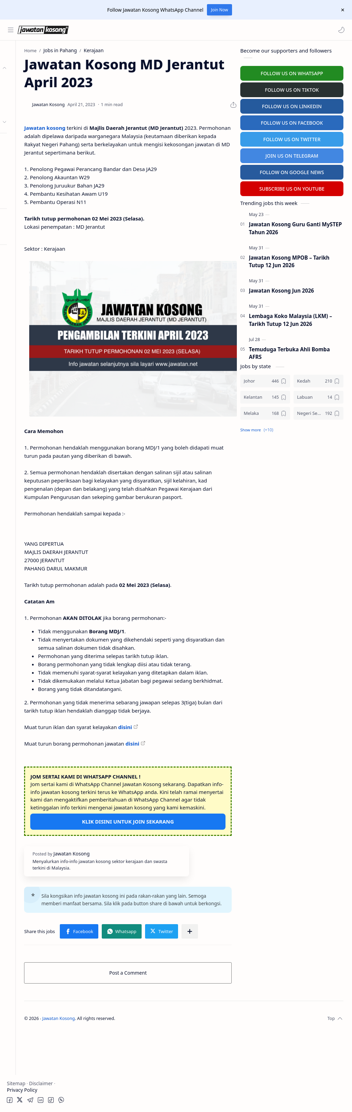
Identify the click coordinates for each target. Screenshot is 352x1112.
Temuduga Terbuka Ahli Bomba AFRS (289, 351)
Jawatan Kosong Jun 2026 (281, 289)
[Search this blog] (142, 30)
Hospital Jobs (23, 184)
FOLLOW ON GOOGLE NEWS (292, 171)
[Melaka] (265, 412)
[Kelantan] (265, 395)
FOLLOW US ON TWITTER (292, 138)
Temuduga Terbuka (30, 157)
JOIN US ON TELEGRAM (291, 154)
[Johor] (265, 379)
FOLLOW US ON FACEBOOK (292, 121)
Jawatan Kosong (122, 1097)
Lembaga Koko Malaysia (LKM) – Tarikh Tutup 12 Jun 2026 (290, 318)
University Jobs (25, 171)
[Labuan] (318, 395)
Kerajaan (29, 81)
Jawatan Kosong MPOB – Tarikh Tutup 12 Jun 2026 (289, 260)
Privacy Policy (22, 1090)
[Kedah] (318, 379)
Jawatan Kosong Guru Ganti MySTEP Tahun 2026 (295, 226)
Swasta (27, 108)
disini (188, 768)
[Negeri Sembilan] (318, 412)
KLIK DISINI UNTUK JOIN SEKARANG (160, 878)
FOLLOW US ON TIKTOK (292, 88)
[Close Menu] (341, 10)
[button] (340, 30)
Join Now (219, 10)
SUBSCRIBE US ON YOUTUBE (291, 187)
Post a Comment (159, 1051)
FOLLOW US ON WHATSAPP (292, 72)
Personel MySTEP (28, 144)
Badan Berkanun (38, 95)
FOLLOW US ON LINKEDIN (292, 105)
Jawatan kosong (108, 126)
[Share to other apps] (131, 1010)
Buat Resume (23, 197)
